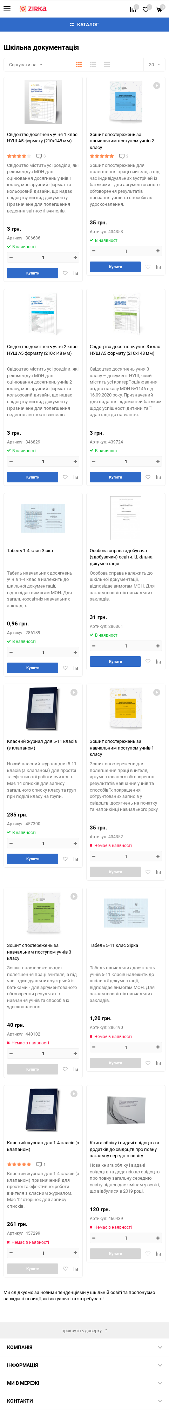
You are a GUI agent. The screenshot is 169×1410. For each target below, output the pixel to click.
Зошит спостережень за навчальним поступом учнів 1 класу (122, 747)
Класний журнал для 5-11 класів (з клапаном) (42, 744)
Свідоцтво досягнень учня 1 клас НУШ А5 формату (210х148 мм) (42, 137)
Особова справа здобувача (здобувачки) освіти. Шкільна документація (121, 556)
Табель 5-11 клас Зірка (114, 945)
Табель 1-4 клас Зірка (30, 550)
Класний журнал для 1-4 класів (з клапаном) (43, 1145)
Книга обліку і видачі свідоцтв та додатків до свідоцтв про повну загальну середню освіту (124, 1148)
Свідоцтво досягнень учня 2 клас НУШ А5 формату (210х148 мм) (42, 349)
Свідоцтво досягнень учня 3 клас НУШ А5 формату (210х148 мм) (125, 349)
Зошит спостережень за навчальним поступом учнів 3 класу (39, 951)
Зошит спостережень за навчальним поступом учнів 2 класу (122, 140)
